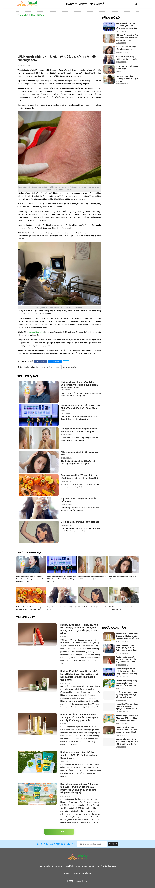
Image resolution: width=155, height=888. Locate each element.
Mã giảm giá (97, 3)
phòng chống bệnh (36, 332)
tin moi (57, 367)
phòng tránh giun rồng (70, 367)
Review (70, 3)
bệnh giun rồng (47, 367)
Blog (82, 3)
